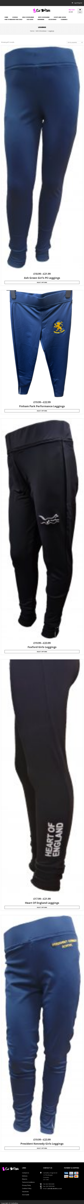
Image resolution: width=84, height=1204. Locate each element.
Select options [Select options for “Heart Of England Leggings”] (42, 907)
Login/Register (78, 2)
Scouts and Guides (60, 18)
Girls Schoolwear (28, 18)
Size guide (30, 20)
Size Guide (25, 1195)
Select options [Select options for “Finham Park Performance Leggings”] (42, 411)
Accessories (52, 20)
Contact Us (25, 1173)
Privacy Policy (26, 1185)
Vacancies (25, 1191)
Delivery (24, 1176)
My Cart (75, 10)
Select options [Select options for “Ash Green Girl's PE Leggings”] (42, 282)
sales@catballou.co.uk (54, 1188)
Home (6, 17)
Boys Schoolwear (43, 18)
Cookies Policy (26, 1188)
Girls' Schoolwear (41, 31)
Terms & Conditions (28, 1182)
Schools (15, 18)
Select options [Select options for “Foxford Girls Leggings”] (42, 651)
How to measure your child (13, 20)
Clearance (64, 19)
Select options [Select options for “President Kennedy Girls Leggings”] (42, 1148)
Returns (24, 1179)
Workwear (41, 19)
